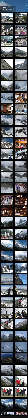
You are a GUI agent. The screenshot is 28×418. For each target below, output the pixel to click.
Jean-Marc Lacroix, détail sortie (8, 9)
